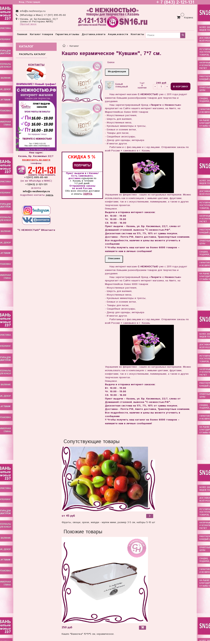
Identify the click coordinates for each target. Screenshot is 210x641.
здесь (87, 193)
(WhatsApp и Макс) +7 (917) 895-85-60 (42, 15)
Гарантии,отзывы (67, 34)
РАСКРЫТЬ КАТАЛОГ (32, 54)
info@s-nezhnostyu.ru (32, 11)
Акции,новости (118, 34)
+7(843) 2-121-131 (36, 184)
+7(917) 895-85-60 (36, 177)
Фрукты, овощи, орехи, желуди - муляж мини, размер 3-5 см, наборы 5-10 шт (108, 522)
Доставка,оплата (94, 34)
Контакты (137, 34)
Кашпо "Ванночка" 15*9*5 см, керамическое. (88, 634)
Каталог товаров (41, 34)
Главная (22, 34)
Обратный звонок (28, 24)
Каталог (74, 46)
